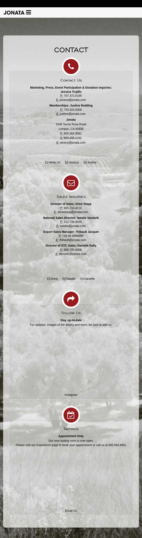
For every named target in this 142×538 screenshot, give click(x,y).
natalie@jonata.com (73, 226)
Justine (90, 162)
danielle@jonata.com (72, 254)
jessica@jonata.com (73, 100)
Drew (52, 278)
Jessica (72, 162)
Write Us (52, 162)
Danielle (88, 278)
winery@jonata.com (73, 142)
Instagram (71, 394)
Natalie (69, 278)
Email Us (71, 510)
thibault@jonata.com (73, 240)
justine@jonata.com (73, 113)
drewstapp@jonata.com (72, 212)
